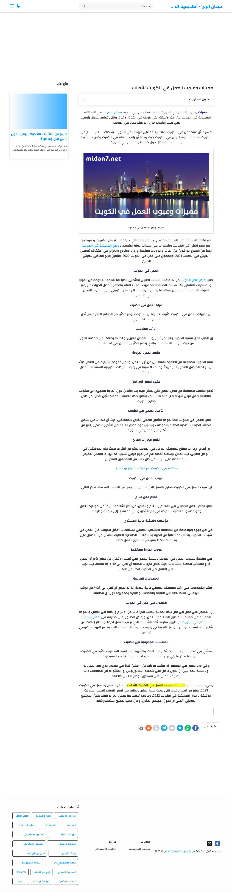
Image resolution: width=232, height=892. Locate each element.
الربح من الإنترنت (67, 816)
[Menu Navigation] (12, 6)
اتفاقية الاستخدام (106, 849)
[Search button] (83, 6)
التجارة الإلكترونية (31, 863)
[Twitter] (174, 728)
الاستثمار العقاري (67, 873)
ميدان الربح (114, 112)
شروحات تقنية (68, 835)
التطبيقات (50, 826)
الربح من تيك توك (41, 882)
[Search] (116, 6)
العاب (20, 882)
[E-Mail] (163, 728)
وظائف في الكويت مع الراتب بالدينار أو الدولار (146, 468)
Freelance (21, 873)
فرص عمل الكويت (193, 280)
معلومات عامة (27, 826)
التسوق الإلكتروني (33, 844)
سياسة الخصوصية (139, 849)
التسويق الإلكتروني (34, 835)
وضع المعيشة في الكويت (101, 245)
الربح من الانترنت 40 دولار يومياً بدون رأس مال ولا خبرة (39, 136)
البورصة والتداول (67, 844)
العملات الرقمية (67, 882)
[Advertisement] (116, 47)
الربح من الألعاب (42, 873)
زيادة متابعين (69, 854)
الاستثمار (71, 826)
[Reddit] (132, 728)
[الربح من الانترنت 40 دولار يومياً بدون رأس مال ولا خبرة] (39, 111)
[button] (18, 6)
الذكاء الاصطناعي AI (65, 863)
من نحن (111, 842)
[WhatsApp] (184, 728)
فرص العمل (22, 816)
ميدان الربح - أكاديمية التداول (195, 6)
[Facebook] (194, 728)
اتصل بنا (145, 842)
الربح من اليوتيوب (35, 854)
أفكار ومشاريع (43, 816)
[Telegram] (153, 728)
